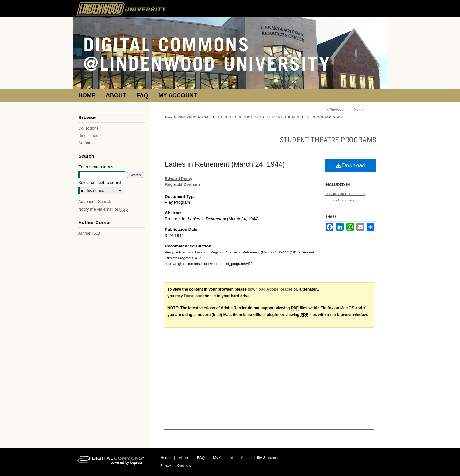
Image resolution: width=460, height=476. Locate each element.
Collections (88, 128)
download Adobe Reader (270, 289)
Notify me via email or (103, 209)
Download (350, 165)
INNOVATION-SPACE (195, 117)
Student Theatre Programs (328, 139)
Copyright (184, 465)
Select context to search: (101, 182)
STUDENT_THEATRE (283, 117)
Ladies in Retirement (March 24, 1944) (225, 164)
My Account (223, 458)
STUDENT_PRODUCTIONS (239, 117)
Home (168, 117)
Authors (85, 142)
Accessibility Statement (260, 458)
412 (340, 117)
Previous (336, 109)
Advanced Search (94, 201)
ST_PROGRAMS (318, 117)
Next (358, 109)
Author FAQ (89, 233)
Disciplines (88, 135)
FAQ (201, 458)
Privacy (165, 465)
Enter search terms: (96, 166)
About (184, 458)
